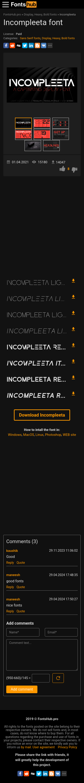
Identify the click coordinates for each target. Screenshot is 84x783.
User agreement (43, 747)
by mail (26, 747)
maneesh (13, 575)
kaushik (12, 551)
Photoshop (53, 435)
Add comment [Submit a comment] (22, 689)
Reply (10, 562)
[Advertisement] (42, 225)
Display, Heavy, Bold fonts (58, 38)
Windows (15, 435)
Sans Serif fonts (30, 38)
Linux (40, 435)
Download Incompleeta (42, 415)
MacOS (28, 435)
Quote (21, 562)
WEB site (69, 435)
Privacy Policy (67, 747)
